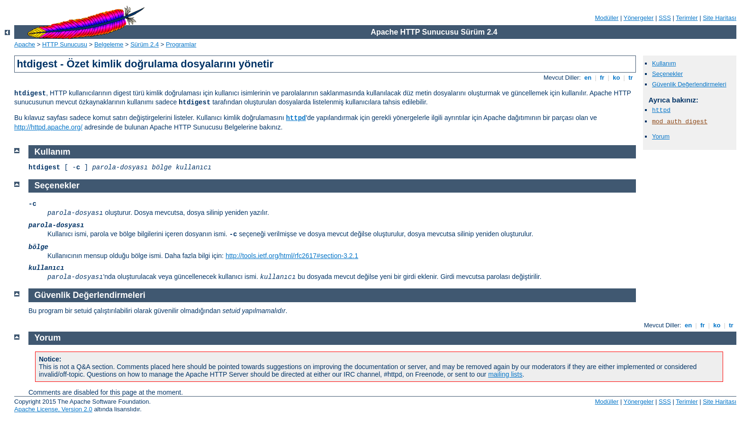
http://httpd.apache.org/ (48, 127)
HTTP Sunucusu (64, 44)
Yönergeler (639, 17)
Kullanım (664, 63)
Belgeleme (108, 44)
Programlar (181, 44)
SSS (665, 17)
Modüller (607, 17)
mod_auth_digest (679, 121)
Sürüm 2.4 (144, 44)
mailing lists (505, 374)
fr (602, 77)
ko (616, 77)
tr (631, 77)
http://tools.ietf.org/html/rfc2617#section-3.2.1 (292, 255)
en (587, 77)
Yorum (661, 136)
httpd (296, 118)
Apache (24, 44)
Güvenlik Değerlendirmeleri (689, 84)
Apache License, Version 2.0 (53, 409)
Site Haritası (719, 17)
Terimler (687, 17)
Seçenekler (667, 73)
